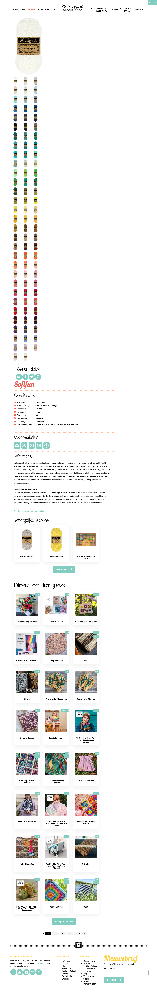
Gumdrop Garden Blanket (26, 782)
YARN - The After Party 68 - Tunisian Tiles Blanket (56, 866)
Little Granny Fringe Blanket (86, 822)
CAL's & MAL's (127, 9)
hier (92, 503)
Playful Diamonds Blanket (56, 782)
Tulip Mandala (56, 660)
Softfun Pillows (56, 622)
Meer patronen (61, 921)
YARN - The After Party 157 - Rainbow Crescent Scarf (56, 823)
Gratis (96, 594)
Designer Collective (101, 9)
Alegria (27, 699)
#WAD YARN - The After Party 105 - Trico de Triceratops (26, 909)
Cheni (85, 907)
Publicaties (51, 9)
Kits (40, 9)
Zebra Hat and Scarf (27, 821)
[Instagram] (26, 972)
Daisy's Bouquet (56, 907)
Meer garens (61, 569)
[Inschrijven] (114, 980)
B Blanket (86, 864)
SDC (37, 594)
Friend (96, 633)
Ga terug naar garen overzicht (31, 511)
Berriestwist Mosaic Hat (56, 699)
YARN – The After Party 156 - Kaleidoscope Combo (85, 740)
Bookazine (65, 710)
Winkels (139, 9)
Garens (31, 9)
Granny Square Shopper (86, 622)
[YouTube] (20, 972)
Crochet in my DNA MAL (27, 660)
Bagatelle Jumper (56, 738)
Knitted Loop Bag (26, 864)
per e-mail (41, 963)
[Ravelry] (39, 972)
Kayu (86, 660)
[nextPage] (84, 933)
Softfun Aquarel (27, 556)
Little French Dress (86, 781)
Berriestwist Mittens (86, 699)
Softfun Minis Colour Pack (86, 557)
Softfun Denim (56, 556)
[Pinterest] (32, 972)
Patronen (20, 9)
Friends (116, 9)
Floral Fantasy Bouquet (27, 622)
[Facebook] (13, 972)
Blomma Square (27, 738)
